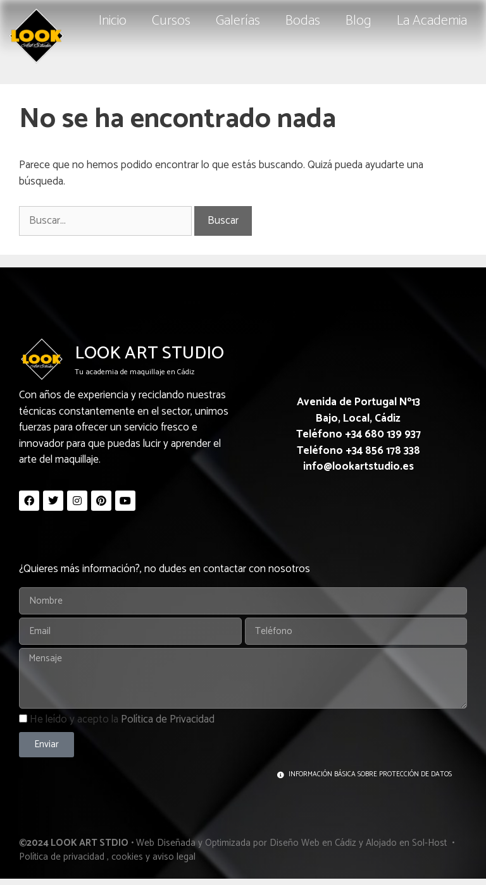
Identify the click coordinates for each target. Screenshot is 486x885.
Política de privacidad (61, 857)
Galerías (238, 20)
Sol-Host (430, 843)
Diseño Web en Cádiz (313, 843)
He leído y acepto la (122, 719)
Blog (358, 20)
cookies (127, 857)
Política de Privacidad (168, 719)
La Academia (432, 20)
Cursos (171, 20)
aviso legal (174, 857)
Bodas (302, 20)
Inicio (113, 20)
